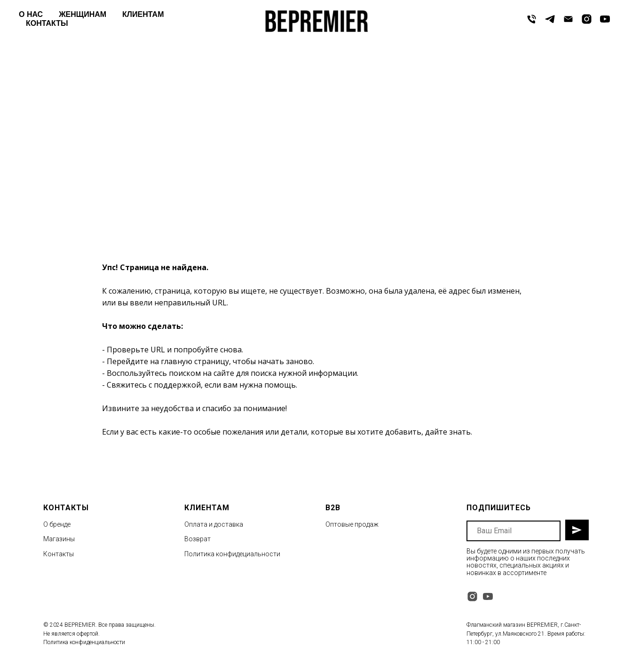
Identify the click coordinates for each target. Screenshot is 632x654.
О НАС (31, 14)
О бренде (57, 524)
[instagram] (586, 19)
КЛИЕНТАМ (143, 14)
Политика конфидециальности (232, 554)
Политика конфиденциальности (84, 642)
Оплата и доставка (213, 524)
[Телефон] (531, 19)
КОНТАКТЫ (47, 23)
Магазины (59, 539)
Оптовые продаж (352, 524)
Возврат (197, 539)
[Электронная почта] (568, 19)
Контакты (58, 554)
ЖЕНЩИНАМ (82, 14)
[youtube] (605, 19)
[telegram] (550, 19)
